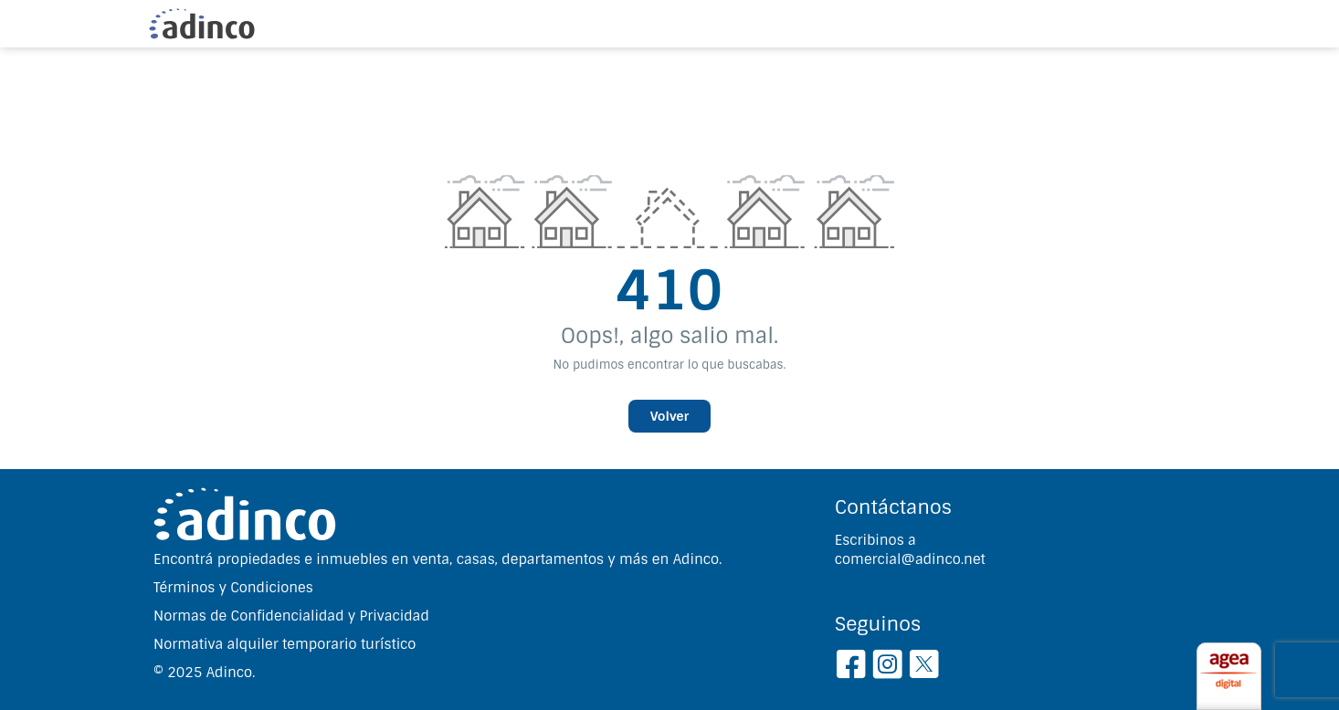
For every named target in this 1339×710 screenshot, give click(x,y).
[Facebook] (851, 667)
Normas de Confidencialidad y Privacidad (291, 616)
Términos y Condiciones (233, 588)
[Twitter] (924, 667)
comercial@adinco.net (910, 559)
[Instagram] (887, 667)
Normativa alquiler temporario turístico (284, 644)
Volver (669, 416)
